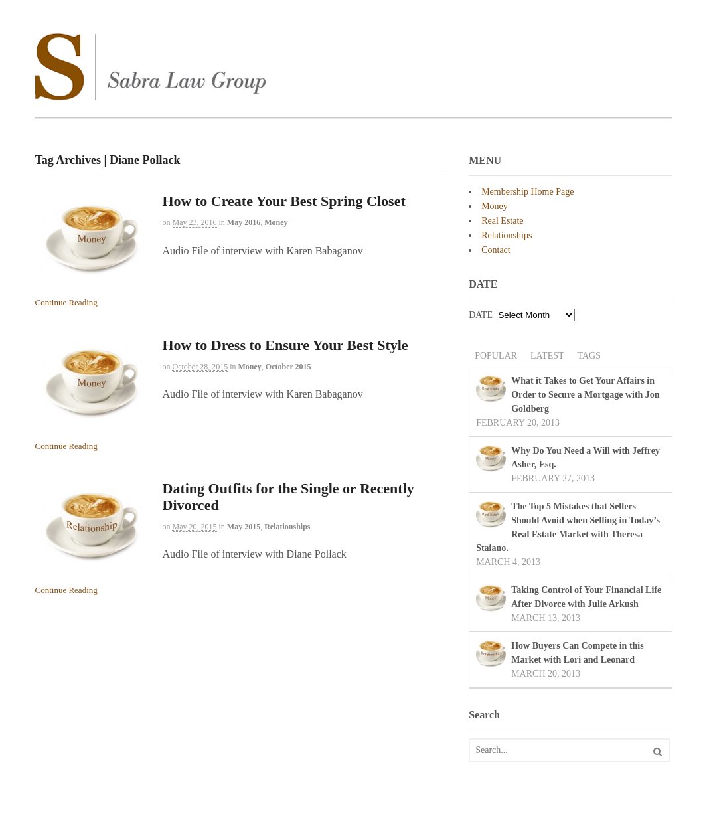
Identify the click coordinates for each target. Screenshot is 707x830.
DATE (481, 315)
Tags (589, 356)
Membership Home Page (527, 192)
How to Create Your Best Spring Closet (284, 201)
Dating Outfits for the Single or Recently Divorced (288, 496)
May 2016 (243, 222)
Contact (496, 250)
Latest (547, 356)
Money (275, 222)
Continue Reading (66, 302)
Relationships (287, 526)
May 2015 (243, 526)
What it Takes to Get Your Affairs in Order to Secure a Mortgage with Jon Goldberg (585, 395)
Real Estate (502, 221)
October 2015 (288, 366)
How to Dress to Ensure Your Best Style (285, 345)
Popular (496, 356)
